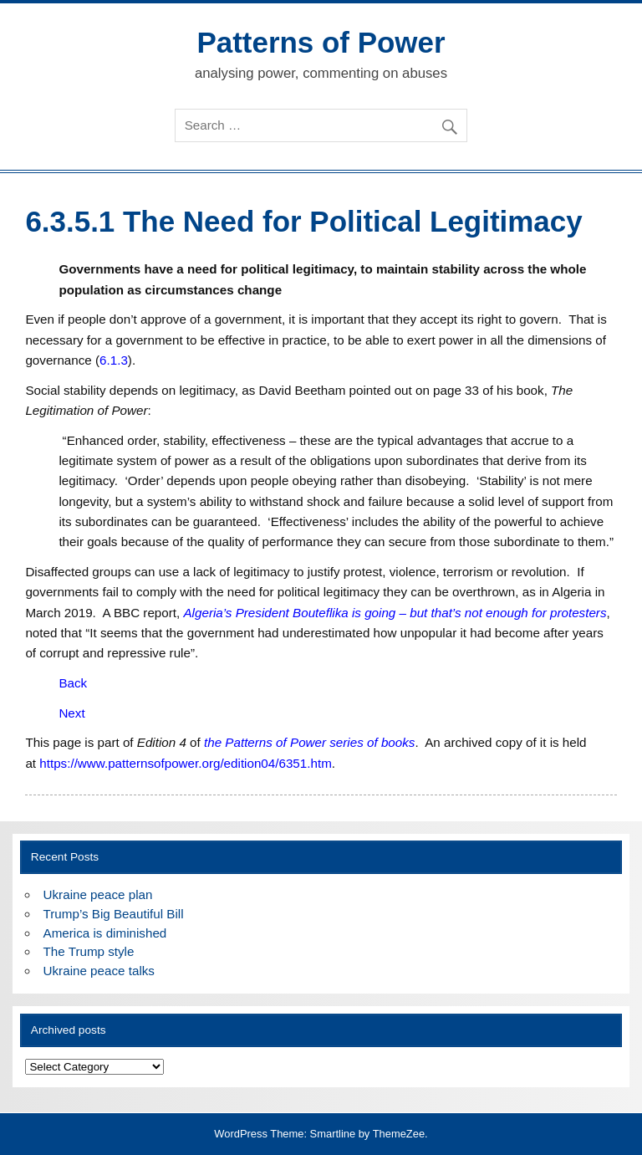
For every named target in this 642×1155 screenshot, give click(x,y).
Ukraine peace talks (99, 970)
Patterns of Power (320, 42)
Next (71, 713)
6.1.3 (113, 360)
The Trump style (89, 951)
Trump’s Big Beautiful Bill (113, 914)
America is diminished (105, 933)
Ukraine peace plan (98, 894)
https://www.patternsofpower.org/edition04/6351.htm (185, 763)
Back (73, 683)
